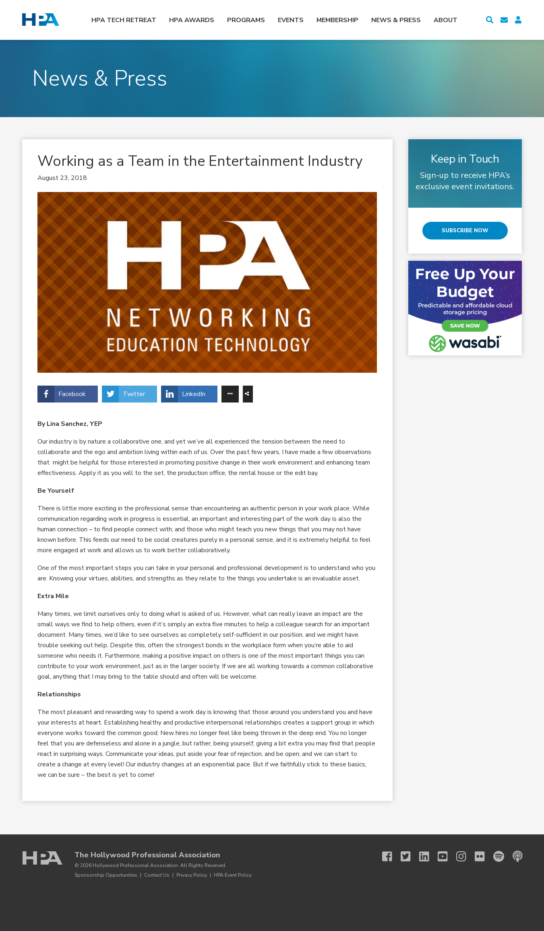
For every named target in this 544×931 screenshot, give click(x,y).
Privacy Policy (191, 875)
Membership (337, 20)
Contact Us (157, 875)
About (445, 20)
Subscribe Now (465, 230)
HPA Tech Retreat (123, 20)
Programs (246, 20)
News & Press (396, 20)
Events (291, 20)
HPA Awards (191, 20)
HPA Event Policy (233, 875)
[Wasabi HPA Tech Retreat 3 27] (465, 308)
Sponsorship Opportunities (105, 875)
